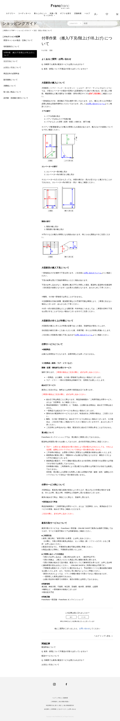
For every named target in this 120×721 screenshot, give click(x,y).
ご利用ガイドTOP (8, 30)
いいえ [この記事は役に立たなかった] (83, 617)
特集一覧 (53, 13)
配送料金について (49, 647)
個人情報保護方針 (69, 705)
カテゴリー (10, 13)
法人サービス (62, 709)
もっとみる (48, 15)
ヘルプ (87, 13)
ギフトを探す (65, 13)
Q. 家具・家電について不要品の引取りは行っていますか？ (65, 69)
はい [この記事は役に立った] (71, 617)
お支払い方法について (12, 67)
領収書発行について (11, 46)
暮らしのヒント (40, 13)
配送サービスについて (50, 656)
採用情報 (53, 709)
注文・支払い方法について (43, 30)
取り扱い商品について (12, 92)
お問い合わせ (84, 629)
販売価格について (11, 80)
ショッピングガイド (24, 30)
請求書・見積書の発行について (16, 98)
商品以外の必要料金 (11, 73)
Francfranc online (60, 6)
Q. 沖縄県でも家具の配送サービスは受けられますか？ (63, 64)
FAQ (59, 698)
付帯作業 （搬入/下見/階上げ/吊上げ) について (19, 54)
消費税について (10, 86)
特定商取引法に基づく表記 (54, 705)
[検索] (100, 23)
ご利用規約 (54, 701)
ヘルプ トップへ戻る (103, 636)
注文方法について (11, 61)
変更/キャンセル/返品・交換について (18, 40)
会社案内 (46, 709)
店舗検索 (78, 13)
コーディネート (24, 13)
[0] (117, 14)
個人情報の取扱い (64, 701)
